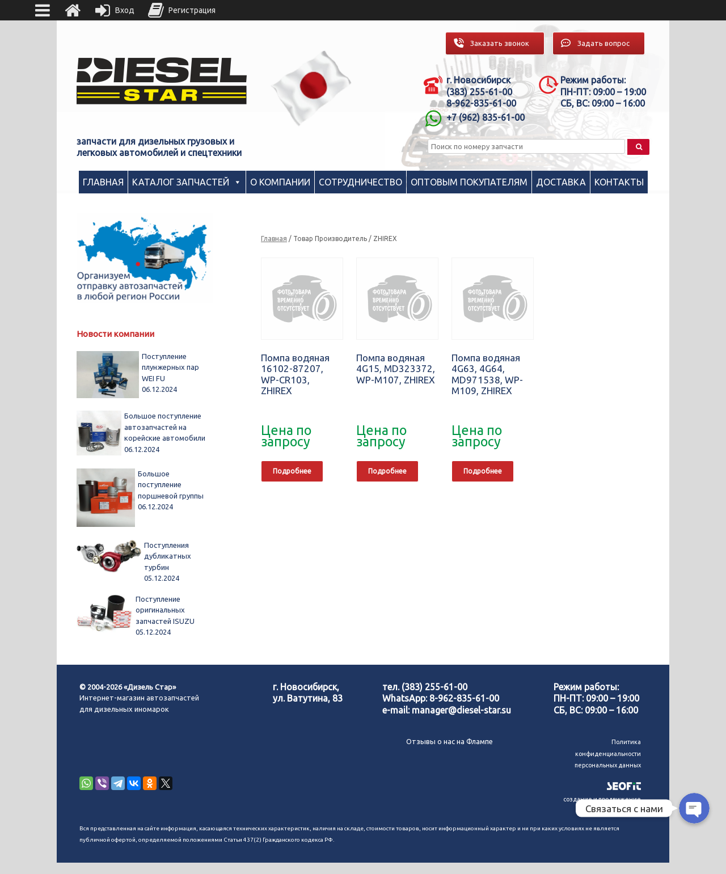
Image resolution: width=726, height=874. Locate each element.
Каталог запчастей (180, 182)
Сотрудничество (360, 182)
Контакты (619, 182)
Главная (103, 182)
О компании (280, 182)
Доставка (561, 182)
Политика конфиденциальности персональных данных (608, 753)
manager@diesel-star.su (461, 710)
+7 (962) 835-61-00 (485, 117)
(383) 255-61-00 (434, 687)
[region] (311, 88)
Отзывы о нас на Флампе (449, 741)
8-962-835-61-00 (464, 698)
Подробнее (292, 471)
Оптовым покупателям (469, 182)
